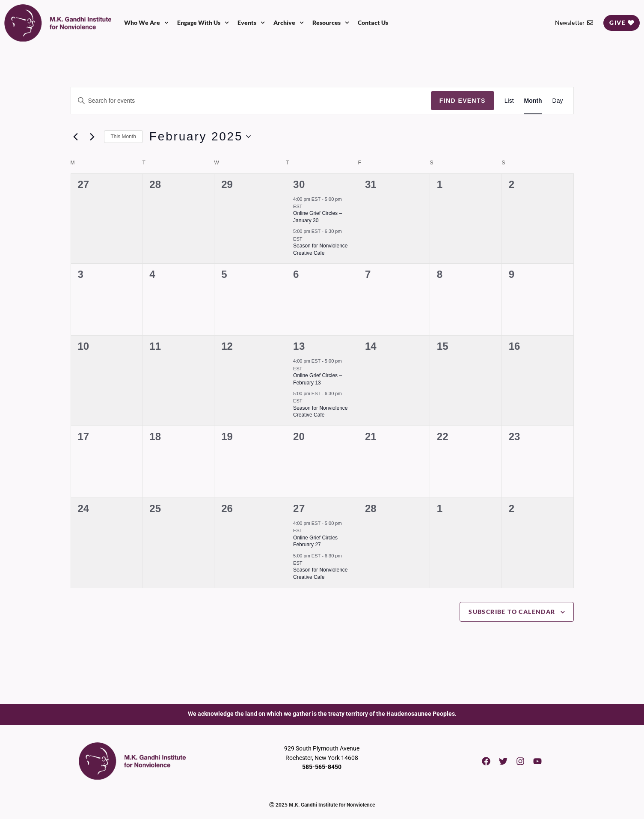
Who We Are (146, 22)
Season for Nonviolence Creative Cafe (320, 411)
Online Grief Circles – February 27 (317, 541)
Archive (288, 22)
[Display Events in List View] (509, 100)
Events (251, 22)
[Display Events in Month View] (533, 100)
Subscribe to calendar (512, 611)
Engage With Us (203, 22)
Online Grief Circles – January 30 (317, 216)
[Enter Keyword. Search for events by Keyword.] (251, 100)
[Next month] (92, 136)
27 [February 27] (299, 508)
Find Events (462, 100)
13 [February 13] (299, 346)
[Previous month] (76, 136)
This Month (123, 137)
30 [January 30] (299, 184)
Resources (330, 22)
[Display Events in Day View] (557, 100)
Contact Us (373, 22)
